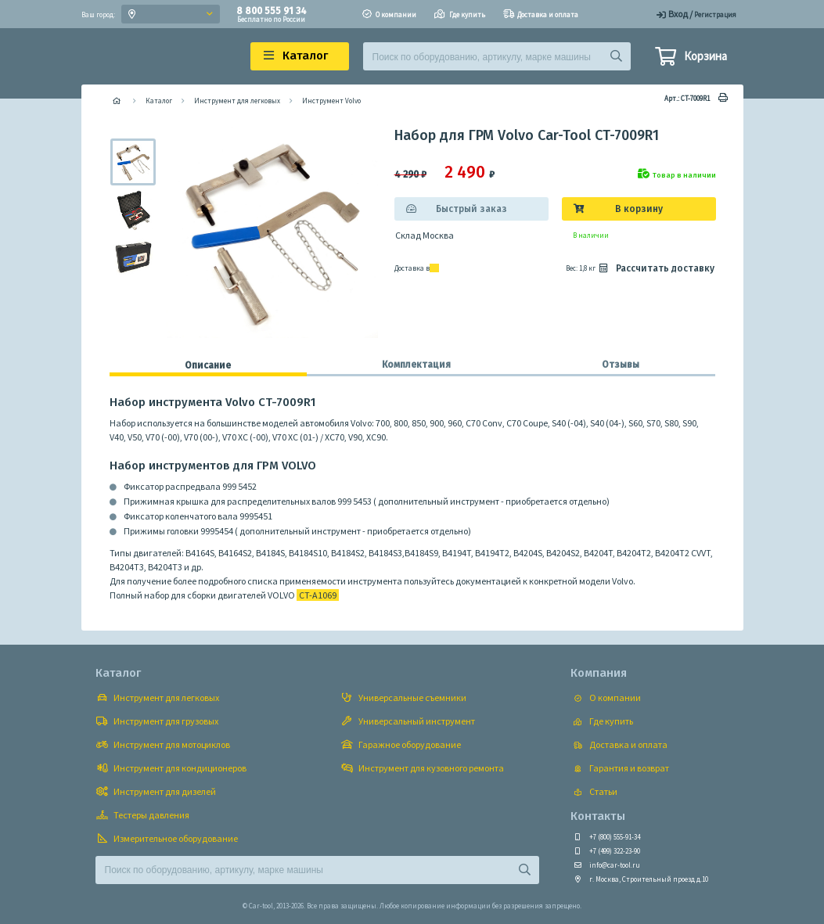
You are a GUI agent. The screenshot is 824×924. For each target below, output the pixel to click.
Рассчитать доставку (655, 268)
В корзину (639, 208)
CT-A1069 (317, 595)
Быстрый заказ (471, 208)
